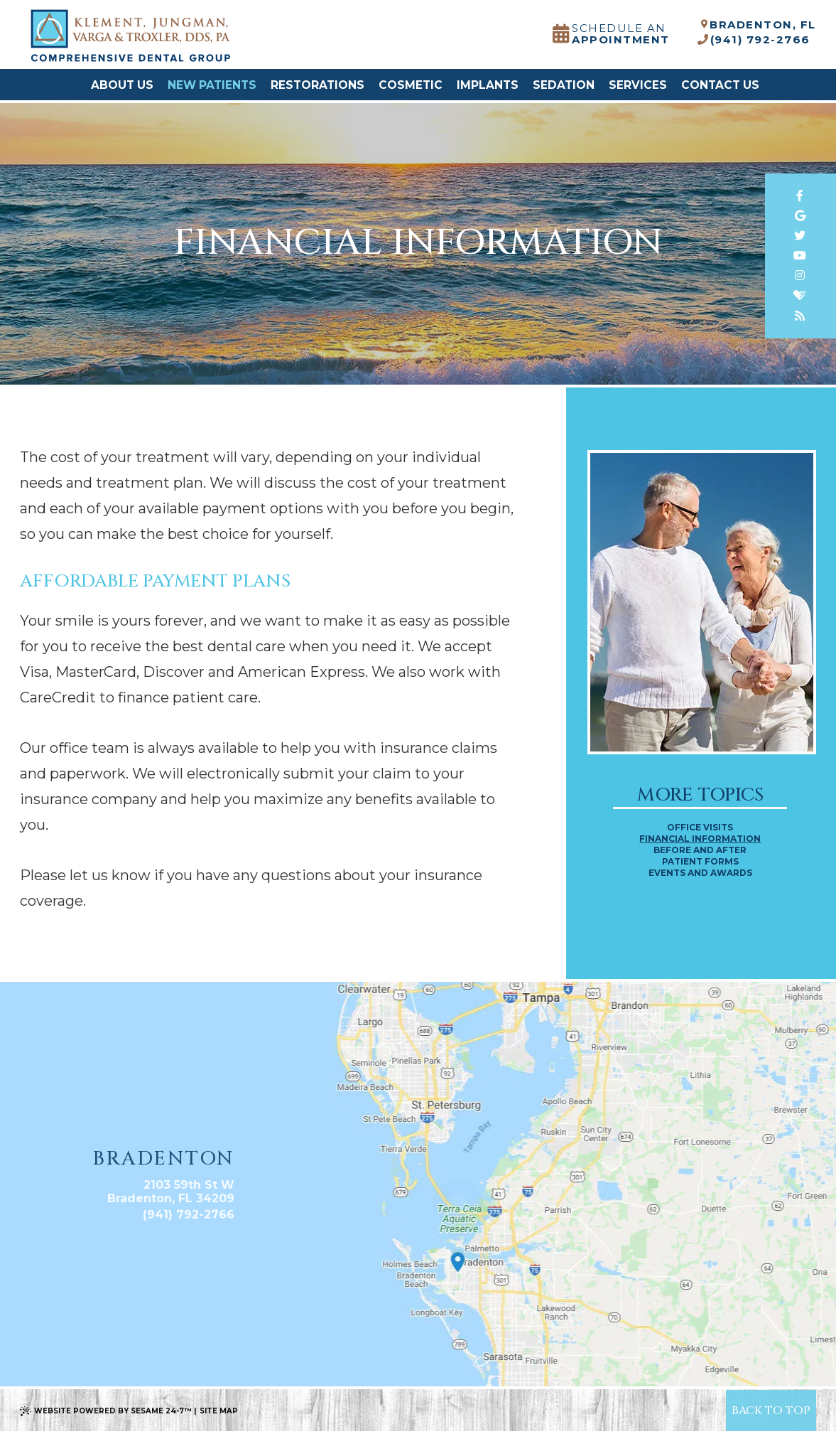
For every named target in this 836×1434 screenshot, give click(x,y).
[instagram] (800, 275)
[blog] (800, 316)
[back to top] (771, 1410)
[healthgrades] (800, 295)
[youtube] (800, 256)
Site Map (219, 1411)
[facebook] (800, 196)
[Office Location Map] (458, 1253)
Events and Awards (700, 873)
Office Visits (700, 827)
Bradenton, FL (759, 25)
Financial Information (700, 839)
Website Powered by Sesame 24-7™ (112, 1411)
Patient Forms (700, 861)
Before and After (700, 850)
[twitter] (800, 236)
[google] (800, 216)
